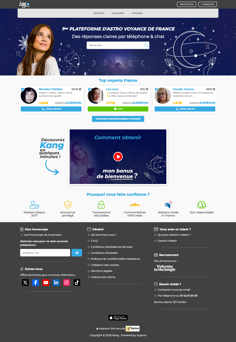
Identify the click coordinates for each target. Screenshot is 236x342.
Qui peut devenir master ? (174, 235)
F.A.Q (94, 240)
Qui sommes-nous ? (103, 235)
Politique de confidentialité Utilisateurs (115, 259)
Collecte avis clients (103, 277)
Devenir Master (167, 240)
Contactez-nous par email (174, 289)
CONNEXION (207, 4)
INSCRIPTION (186, 4)
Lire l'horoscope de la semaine (43, 235)
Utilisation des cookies (105, 265)
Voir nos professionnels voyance (118, 118)
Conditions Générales (104, 253)
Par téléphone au (178, 295)
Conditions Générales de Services (111, 247)
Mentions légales (101, 271)
